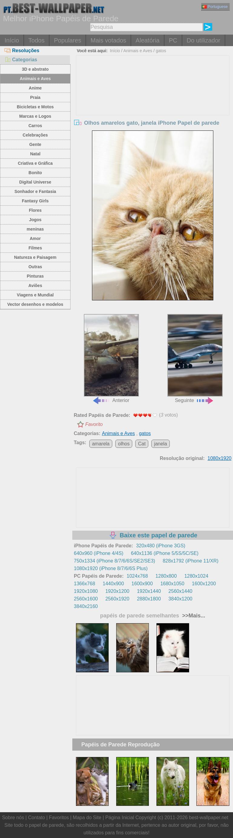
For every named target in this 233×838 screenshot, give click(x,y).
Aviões (35, 285)
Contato (36, 817)
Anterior (111, 358)
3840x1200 (180, 598)
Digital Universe (35, 182)
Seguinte (195, 358)
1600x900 (142, 583)
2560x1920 (117, 598)
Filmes (35, 247)
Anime (35, 88)
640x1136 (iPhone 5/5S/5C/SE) (165, 553)
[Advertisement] (152, 101)
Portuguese (215, 6)
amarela (101, 443)
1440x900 (113, 583)
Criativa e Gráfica (35, 163)
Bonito (35, 172)
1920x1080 (86, 591)
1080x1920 (219, 458)
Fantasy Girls (35, 200)
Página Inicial (119, 817)
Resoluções (22, 50)
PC (173, 40)
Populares (67, 40)
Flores (35, 210)
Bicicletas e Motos (35, 106)
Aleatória (147, 40)
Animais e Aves (35, 78)
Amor (35, 238)
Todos (36, 40)
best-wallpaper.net (208, 817)
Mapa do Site (87, 817)
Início (12, 40)
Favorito (94, 424)
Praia (35, 97)
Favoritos (59, 817)
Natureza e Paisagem (35, 257)
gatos (161, 50)
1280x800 (166, 576)
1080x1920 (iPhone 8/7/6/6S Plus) (111, 568)
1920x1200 (117, 591)
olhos (124, 443)
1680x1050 (172, 583)
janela (160, 443)
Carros (35, 125)
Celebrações (35, 135)
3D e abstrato (35, 69)
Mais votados (108, 40)
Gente (35, 144)
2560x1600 (86, 598)
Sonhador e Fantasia (35, 191)
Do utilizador (203, 40)
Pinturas (35, 276)
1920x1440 (149, 591)
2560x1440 (180, 591)
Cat (142, 443)
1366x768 (84, 583)
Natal (35, 153)
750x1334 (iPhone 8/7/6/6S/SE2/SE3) (114, 560)
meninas (35, 229)
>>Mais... (193, 616)
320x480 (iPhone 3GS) (160, 545)
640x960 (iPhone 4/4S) (98, 553)
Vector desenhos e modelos (35, 304)
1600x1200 (204, 583)
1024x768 (137, 576)
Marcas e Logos (35, 116)
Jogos (35, 219)
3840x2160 (86, 606)
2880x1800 (149, 598)
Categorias (21, 59)
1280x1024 (196, 576)
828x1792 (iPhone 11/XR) (190, 560)
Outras (35, 266)
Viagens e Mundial (35, 294)
